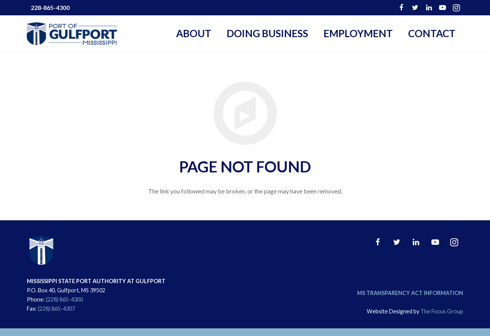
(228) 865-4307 (56, 308)
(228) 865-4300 (64, 299)
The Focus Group (441, 311)
